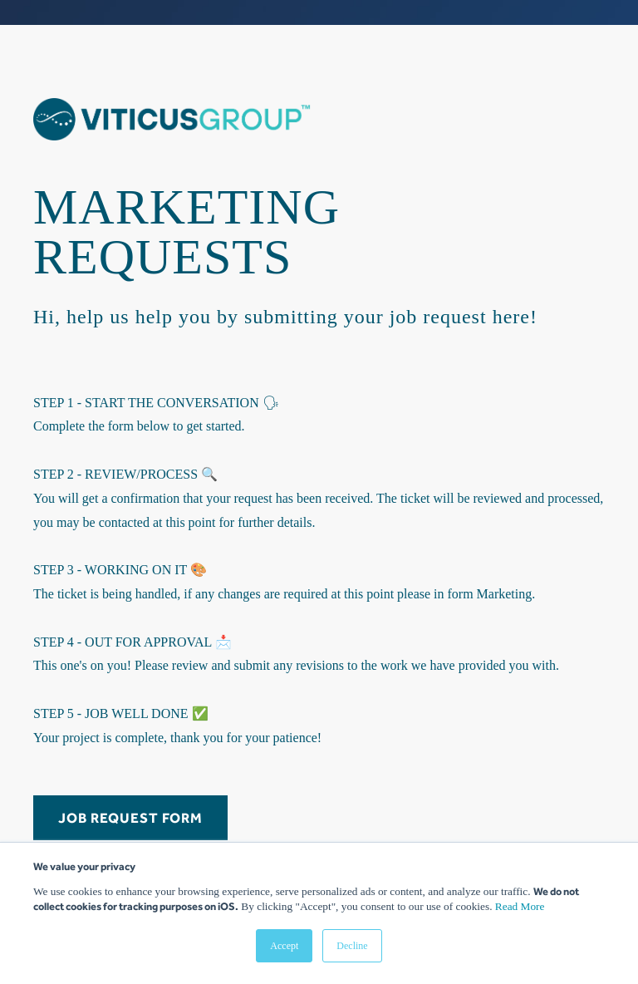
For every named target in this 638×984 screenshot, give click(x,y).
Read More (520, 906)
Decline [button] (351, 946)
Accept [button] (284, 946)
